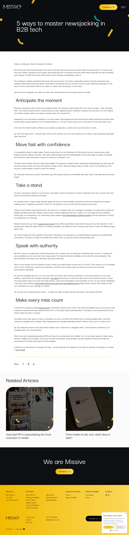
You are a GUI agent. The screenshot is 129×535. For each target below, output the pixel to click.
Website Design (18, 529)
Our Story (9, 497)
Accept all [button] (108, 527)
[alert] (114, 522)
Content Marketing (32, 505)
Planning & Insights (32, 497)
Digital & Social (31, 502)
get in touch (20, 349)
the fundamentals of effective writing (77, 215)
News (88, 497)
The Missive (90, 495)
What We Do (30, 495)
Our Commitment (12, 500)
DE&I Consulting (31, 507)
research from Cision (46, 223)
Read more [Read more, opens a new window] (115, 523)
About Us (9, 491)
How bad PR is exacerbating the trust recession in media (28, 436)
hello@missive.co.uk (52, 519)
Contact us (107, 7)
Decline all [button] (120, 527)
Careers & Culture (73, 491)
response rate (43, 307)
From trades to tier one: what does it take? (88, 436)
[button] (114, 530)
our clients (55, 278)
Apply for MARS (71, 497)
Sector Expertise (51, 497)
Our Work (30, 491)
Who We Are (10, 495)
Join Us (68, 495)
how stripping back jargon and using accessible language (57, 283)
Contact (109, 491)
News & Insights (92, 491)
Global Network (51, 500)
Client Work (50, 495)
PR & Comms (30, 500)
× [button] (125, 513)
